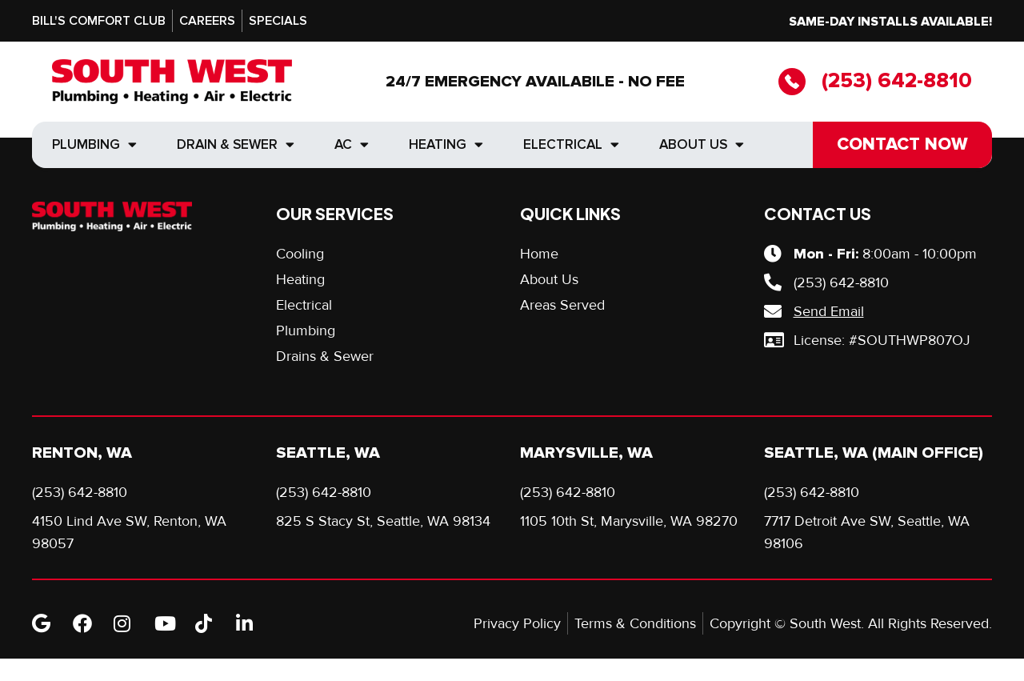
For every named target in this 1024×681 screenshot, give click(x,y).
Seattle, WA (328, 453)
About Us (701, 144)
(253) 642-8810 (897, 81)
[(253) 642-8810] (792, 81)
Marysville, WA (586, 453)
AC (351, 144)
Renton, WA (82, 453)
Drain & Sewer (235, 144)
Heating (446, 144)
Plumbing (94, 144)
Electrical (571, 144)
